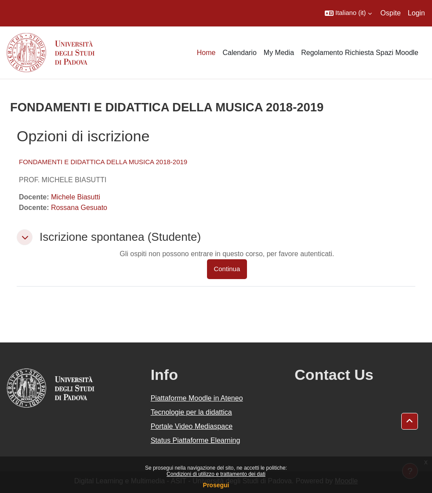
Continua (227, 268)
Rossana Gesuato (79, 207)
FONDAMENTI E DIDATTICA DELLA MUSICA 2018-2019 (103, 162)
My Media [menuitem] (279, 52)
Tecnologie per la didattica (191, 412)
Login (416, 13)
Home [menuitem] (206, 52)
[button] (348, 13)
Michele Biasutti (75, 197)
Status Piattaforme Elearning (195, 440)
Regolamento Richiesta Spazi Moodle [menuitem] (359, 52)
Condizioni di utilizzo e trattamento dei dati (216, 474)
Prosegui (216, 485)
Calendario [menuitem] (239, 52)
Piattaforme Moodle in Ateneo (197, 398)
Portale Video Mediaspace (192, 426)
